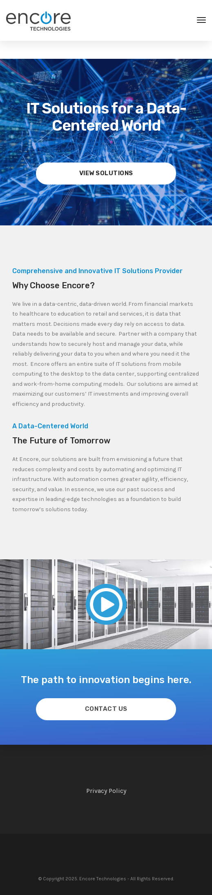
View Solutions (106, 173)
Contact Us (106, 708)
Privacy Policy (106, 791)
